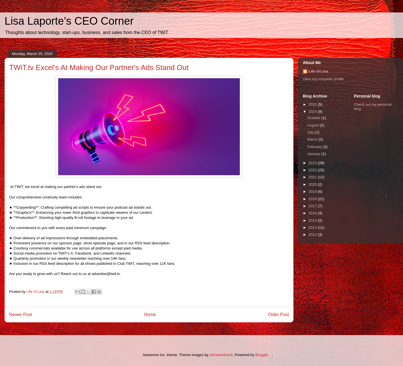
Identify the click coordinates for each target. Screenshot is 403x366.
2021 (313, 177)
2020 (313, 184)
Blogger (261, 355)
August (313, 125)
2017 (313, 206)
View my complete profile (323, 79)
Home (150, 314)
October (314, 118)
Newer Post (20, 314)
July (311, 132)
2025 (313, 104)
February (315, 147)
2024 (313, 111)
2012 (313, 234)
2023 (313, 163)
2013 (313, 227)
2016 (313, 213)
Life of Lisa (318, 71)
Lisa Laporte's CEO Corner (69, 21)
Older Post (278, 314)
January (314, 154)
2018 (313, 199)
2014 (313, 220)
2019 (313, 191)
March (313, 139)
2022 (313, 170)
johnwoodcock (221, 355)
